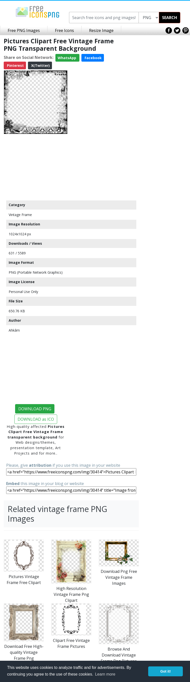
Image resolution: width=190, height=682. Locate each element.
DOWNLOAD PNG (34, 409)
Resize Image (101, 30)
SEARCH (169, 17)
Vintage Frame (20, 214)
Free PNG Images (24, 30)
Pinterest (15, 65)
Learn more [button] (105, 674)
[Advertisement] (36, 167)
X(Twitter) (40, 65)
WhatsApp (67, 57)
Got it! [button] (165, 671)
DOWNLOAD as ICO (36, 419)
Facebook (93, 57)
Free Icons (64, 30)
